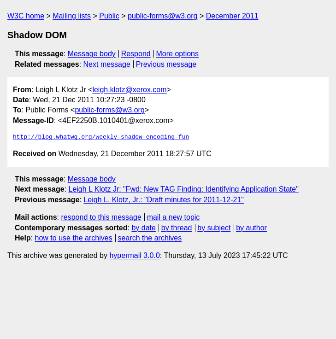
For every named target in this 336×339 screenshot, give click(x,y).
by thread (176, 228)
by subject (213, 228)
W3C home (25, 16)
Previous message (166, 64)
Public (109, 16)
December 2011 (232, 16)
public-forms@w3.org (162, 16)
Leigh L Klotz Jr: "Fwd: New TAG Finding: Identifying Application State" (184, 189)
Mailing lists (72, 16)
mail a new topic (173, 217)
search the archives (150, 238)
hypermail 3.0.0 (134, 255)
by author (251, 228)
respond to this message (101, 217)
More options (177, 54)
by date (143, 228)
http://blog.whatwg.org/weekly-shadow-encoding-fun (101, 137)
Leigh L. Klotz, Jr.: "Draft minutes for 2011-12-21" (163, 200)
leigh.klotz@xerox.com (129, 90)
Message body (92, 54)
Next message (106, 64)
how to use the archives (73, 238)
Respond (136, 54)
